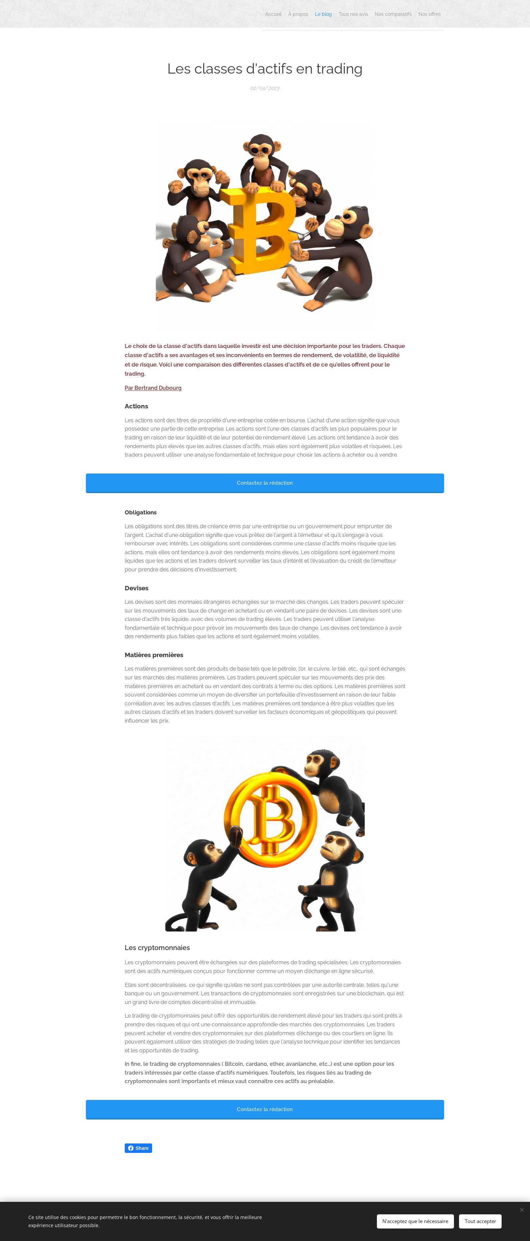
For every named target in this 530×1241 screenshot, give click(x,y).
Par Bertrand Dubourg (153, 388)
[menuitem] (377, 14)
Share (138, 1148)
